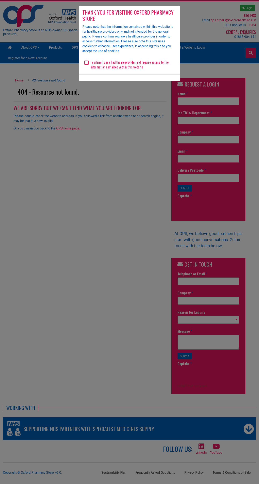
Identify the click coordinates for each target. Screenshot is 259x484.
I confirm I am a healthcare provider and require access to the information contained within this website (129, 64)
